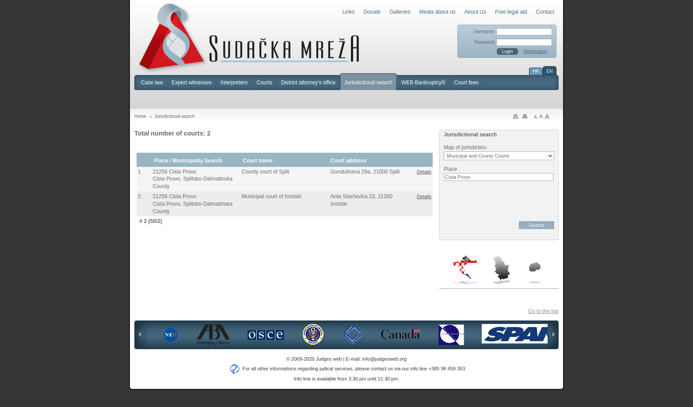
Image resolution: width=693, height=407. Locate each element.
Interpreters (234, 82)
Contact (545, 12)
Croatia (466, 270)
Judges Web (249, 37)
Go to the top (543, 311)
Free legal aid (511, 12)
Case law (152, 82)
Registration (535, 51)
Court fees (466, 82)
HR (536, 71)
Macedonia (535, 272)
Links (348, 12)
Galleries (399, 12)
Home (140, 116)
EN (550, 71)
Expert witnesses (191, 82)
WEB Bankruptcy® (423, 82)
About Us (475, 12)
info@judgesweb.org (384, 359)
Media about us (437, 12)
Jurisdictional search (368, 82)
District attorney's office (308, 82)
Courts (264, 82)
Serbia (501, 270)
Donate (372, 12)
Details (424, 171)
